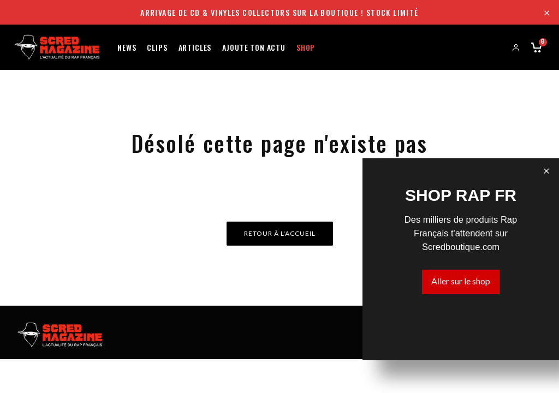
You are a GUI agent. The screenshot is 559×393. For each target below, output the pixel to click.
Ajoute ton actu (254, 46)
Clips (157, 46)
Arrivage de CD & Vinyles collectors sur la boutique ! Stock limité (279, 12)
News (126, 46)
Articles (195, 46)
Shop (305, 46)
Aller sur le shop (460, 281)
